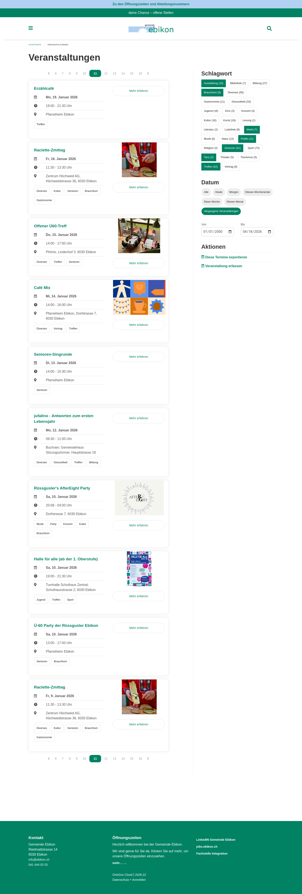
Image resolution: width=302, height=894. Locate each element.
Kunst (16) (229, 122)
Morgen (233, 193)
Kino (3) (229, 112)
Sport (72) (254, 149)
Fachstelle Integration (216, 853)
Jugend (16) (211, 112)
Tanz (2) (208, 159)
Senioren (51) (232, 149)
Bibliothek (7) (238, 85)
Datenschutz (121, 879)
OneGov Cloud (123, 874)
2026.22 (143, 874)
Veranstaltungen (60, 46)
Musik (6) (209, 140)
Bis (243, 226)
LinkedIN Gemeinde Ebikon (222, 839)
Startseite (36, 46)
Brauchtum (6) (212, 94)
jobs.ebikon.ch (210, 846)
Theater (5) (227, 159)
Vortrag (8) (231, 168)
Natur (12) (228, 140)
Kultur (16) (210, 122)
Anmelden (141, 879)
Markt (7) (252, 131)
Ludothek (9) (232, 131)
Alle (206, 193)
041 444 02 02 (39, 864)
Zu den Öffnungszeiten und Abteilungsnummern (151, 4)
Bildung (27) (260, 85)
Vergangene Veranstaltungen (221, 212)
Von (203, 226)
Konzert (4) (248, 112)
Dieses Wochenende (257, 193)
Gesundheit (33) (241, 103)
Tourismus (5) (249, 159)
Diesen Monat (235, 203)
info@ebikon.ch (40, 859)
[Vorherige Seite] (49, 75)
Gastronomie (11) (214, 103)
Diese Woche (212, 203)
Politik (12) (247, 140)
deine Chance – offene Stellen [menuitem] (153, 12)
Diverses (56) (236, 94)
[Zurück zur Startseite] (151, 29)
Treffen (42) (211, 168)
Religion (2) (210, 149)
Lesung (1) (249, 122)
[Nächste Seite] (148, 75)
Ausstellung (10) (213, 85)
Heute (218, 193)
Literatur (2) (211, 131)
